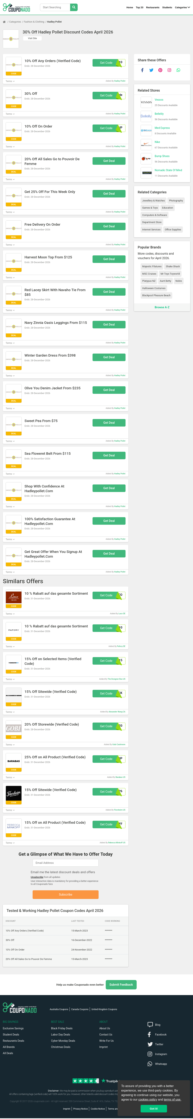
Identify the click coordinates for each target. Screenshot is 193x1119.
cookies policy (147, 1099)
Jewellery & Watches (153, 200)
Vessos (159, 99)
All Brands (9, 1047)
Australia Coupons (59, 1010)
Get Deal (109, 161)
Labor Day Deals (60, 1035)
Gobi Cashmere (118, 744)
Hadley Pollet (54, 21)
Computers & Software (154, 215)
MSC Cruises (149, 273)
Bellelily (159, 113)
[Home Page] (6, 22)
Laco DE (122, 614)
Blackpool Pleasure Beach (156, 295)
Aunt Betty (165, 280)
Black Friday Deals (62, 1029)
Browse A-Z (162, 307)
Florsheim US (119, 810)
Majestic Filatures (152, 266)
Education (167, 207)
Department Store (152, 222)
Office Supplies (173, 229)
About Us (104, 1029)
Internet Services (151, 229)
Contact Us (105, 1035)
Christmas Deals (60, 1047)
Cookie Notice (98, 1109)
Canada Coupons (79, 1010)
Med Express (162, 127)
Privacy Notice (80, 1109)
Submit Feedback (121, 985)
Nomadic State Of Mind (168, 170)
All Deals (8, 1053)
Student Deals (11, 1035)
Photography (176, 200)
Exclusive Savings (13, 1029)
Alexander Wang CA (117, 712)
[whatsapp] (178, 70)
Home (129, 7)
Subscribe (65, 895)
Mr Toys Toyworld (170, 273)
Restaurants (153, 7)
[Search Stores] (74, 7)
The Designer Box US (116, 679)
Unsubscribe (37, 877)
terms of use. (172, 1099)
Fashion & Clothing (34, 21)
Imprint (103, 1047)
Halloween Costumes (153, 288)
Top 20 (139, 7)
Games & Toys (150, 207)
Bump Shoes (162, 156)
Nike (157, 141)
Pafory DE (121, 646)
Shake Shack (173, 266)
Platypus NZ (148, 280)
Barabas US (120, 777)
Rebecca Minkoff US (116, 843)
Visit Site (32, 38)
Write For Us (106, 1041)
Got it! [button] (154, 1108)
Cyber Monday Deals (63, 1041)
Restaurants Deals (13, 1041)
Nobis (178, 280)
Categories (181, 7)
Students (167, 7)
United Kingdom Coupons (104, 1010)
